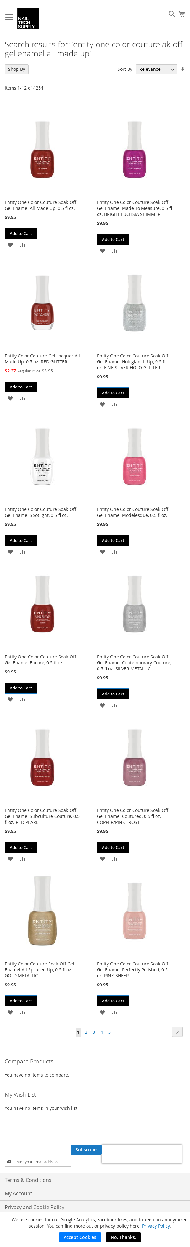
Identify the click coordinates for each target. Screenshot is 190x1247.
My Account (18, 1193)
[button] (10, 244)
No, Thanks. (123, 1237)
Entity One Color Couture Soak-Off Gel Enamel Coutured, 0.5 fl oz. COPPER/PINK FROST (132, 816)
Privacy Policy (156, 1226)
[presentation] (142, 1154)
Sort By (125, 69)
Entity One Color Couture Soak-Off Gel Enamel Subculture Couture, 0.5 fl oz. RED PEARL (42, 816)
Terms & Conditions (28, 1180)
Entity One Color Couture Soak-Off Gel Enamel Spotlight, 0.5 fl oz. (40, 512)
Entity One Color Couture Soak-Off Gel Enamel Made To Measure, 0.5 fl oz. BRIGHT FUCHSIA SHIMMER (134, 208)
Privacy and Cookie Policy (34, 1207)
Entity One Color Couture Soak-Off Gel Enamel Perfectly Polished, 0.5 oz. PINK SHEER (132, 970)
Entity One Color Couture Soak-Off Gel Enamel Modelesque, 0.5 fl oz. (132, 512)
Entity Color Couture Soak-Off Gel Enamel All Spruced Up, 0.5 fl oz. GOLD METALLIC (39, 970)
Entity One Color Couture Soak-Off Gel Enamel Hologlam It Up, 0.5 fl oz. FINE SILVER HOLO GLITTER (132, 362)
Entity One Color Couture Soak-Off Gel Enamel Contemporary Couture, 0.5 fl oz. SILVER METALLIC (134, 663)
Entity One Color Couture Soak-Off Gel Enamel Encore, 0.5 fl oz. (40, 660)
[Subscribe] (86, 1150)
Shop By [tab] (16, 69)
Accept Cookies (80, 1237)
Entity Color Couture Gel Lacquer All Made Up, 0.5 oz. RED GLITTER (42, 359)
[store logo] (28, 18)
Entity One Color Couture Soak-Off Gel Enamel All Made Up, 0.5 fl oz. (40, 205)
